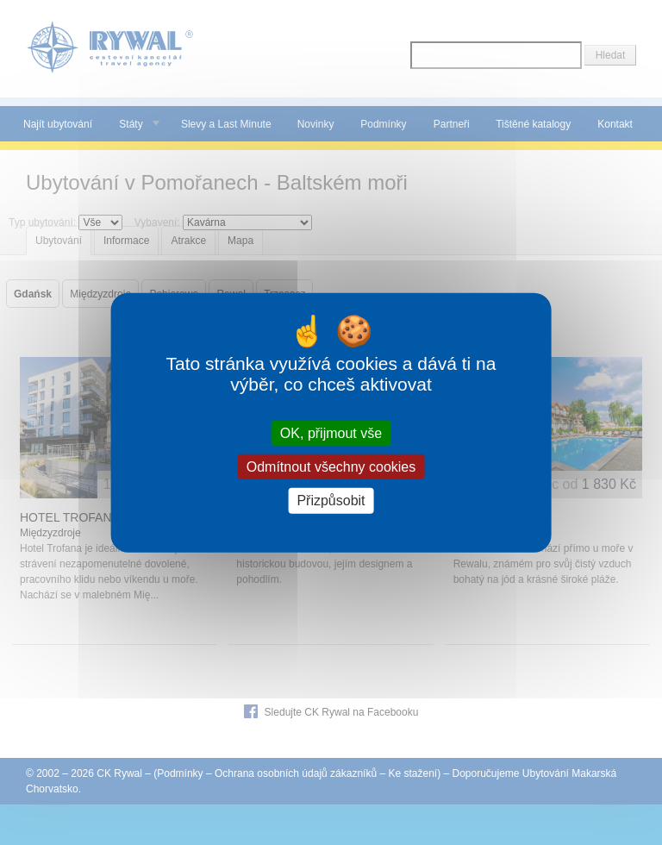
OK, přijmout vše (331, 433)
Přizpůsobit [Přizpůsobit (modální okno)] (331, 500)
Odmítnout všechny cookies (331, 467)
